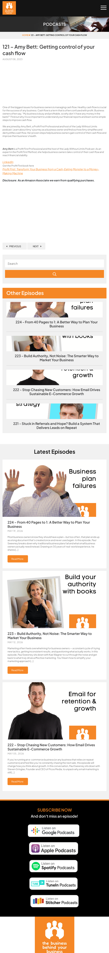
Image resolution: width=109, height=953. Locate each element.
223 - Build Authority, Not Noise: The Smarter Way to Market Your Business (57, 358)
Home (25, 35)
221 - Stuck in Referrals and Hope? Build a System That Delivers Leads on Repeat (56, 426)
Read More (17, 558)
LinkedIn (8, 162)
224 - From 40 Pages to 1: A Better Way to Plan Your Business (57, 324)
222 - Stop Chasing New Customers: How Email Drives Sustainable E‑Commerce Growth (56, 392)
